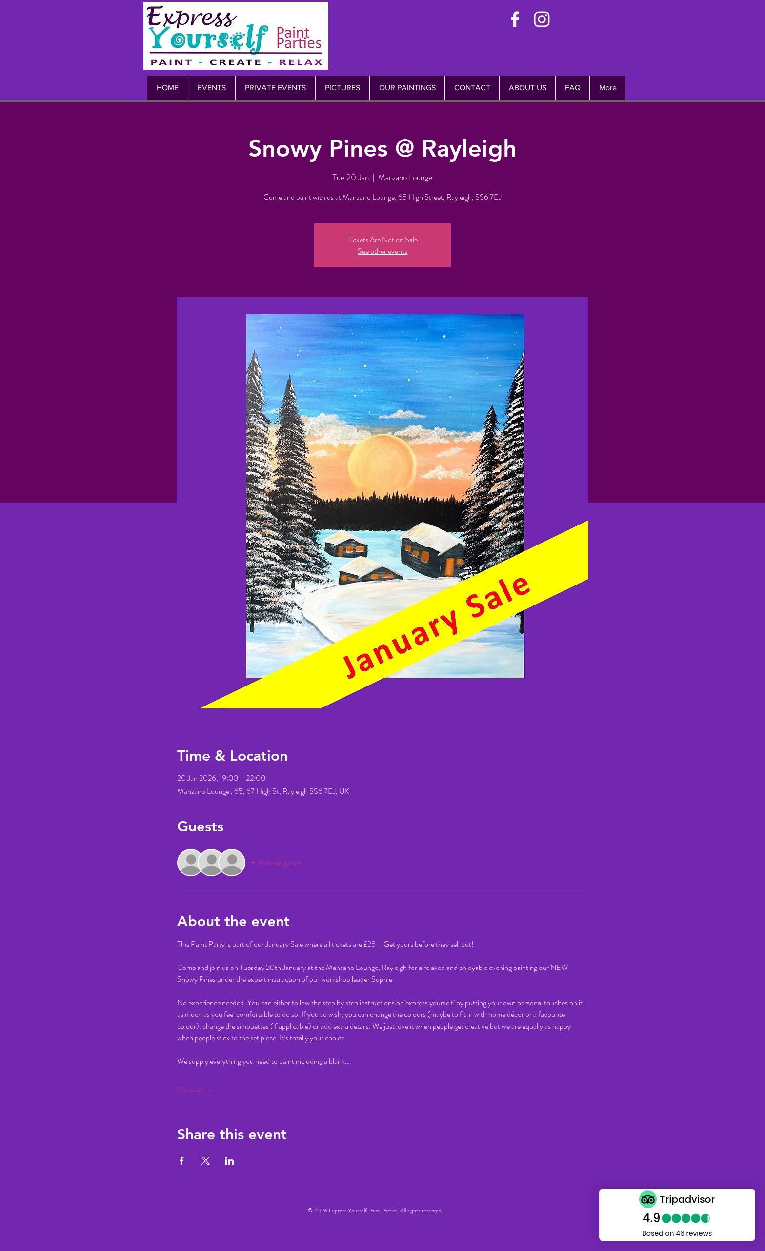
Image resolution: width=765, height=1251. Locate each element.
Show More (194, 1090)
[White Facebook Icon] (514, 19)
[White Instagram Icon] (541, 19)
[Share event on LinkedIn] (229, 1161)
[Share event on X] (205, 1161)
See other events (382, 251)
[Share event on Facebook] (181, 1161)
